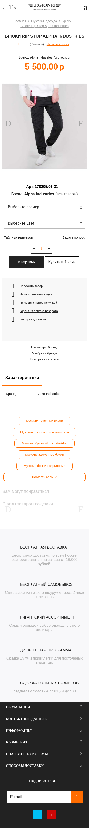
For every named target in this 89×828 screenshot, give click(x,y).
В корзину (26, 262)
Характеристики (22, 377)
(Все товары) (62, 57)
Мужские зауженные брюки (44, 454)
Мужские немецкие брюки (44, 421)
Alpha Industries (41, 57)
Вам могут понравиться (25, 491)
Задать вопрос (73, 237)
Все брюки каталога (44, 359)
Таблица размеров (18, 237)
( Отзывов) (37, 44)
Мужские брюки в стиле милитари (44, 432)
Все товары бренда (44, 347)
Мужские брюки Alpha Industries (44, 443)
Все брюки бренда (44, 353)
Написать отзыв (58, 44)
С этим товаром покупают (27, 504)
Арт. (30, 187)
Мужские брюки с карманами (44, 466)
